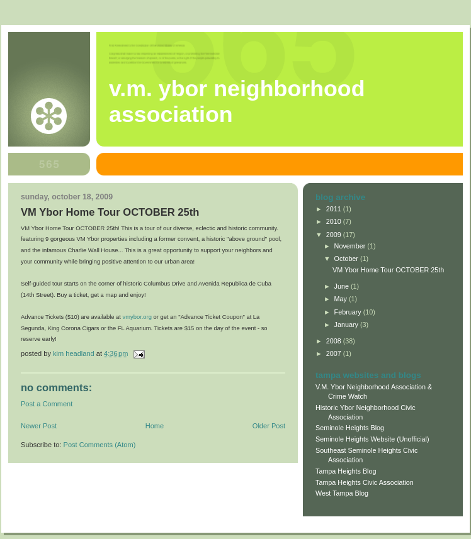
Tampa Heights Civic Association (364, 482)
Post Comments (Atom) (100, 444)
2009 (334, 234)
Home (154, 426)
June (342, 286)
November (351, 246)
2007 (334, 353)
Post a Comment (46, 404)
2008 (334, 341)
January (347, 324)
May (341, 299)
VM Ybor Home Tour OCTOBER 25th (388, 270)
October (347, 258)
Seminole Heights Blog (349, 427)
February (348, 312)
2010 (334, 221)
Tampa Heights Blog (345, 471)
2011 (334, 209)
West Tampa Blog (341, 493)
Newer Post (39, 426)
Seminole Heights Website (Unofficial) (372, 439)
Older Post (269, 426)
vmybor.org (138, 316)
